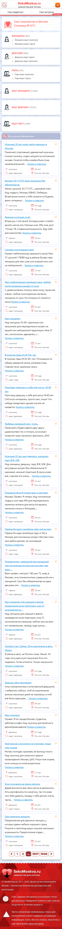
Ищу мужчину (12, 714)
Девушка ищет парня (25, 57)
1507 (35, 854)
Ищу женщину (21, 91)
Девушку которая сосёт (17, 217)
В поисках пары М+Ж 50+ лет (20, 354)
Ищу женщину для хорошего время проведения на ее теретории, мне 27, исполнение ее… (25, 605)
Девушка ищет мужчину (26, 61)
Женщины (18, 36)
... (28, 854)
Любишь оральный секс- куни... (22, 423)
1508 (44, 854)
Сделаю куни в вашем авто (19, 249)
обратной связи (35, 924)
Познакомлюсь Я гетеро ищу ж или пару (26, 492)
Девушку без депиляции (18, 682)
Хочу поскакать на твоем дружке (22, 783)
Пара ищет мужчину (24, 74)
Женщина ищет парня (25, 44)
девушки (17, 53)
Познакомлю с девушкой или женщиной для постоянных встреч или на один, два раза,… (27, 565)
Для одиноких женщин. (17, 816)
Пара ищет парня (23, 78)
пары (15, 70)
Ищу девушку (20, 107)
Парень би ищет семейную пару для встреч (28, 528)
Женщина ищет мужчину (26, 40)
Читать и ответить (36, 163)
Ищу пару (18, 123)
